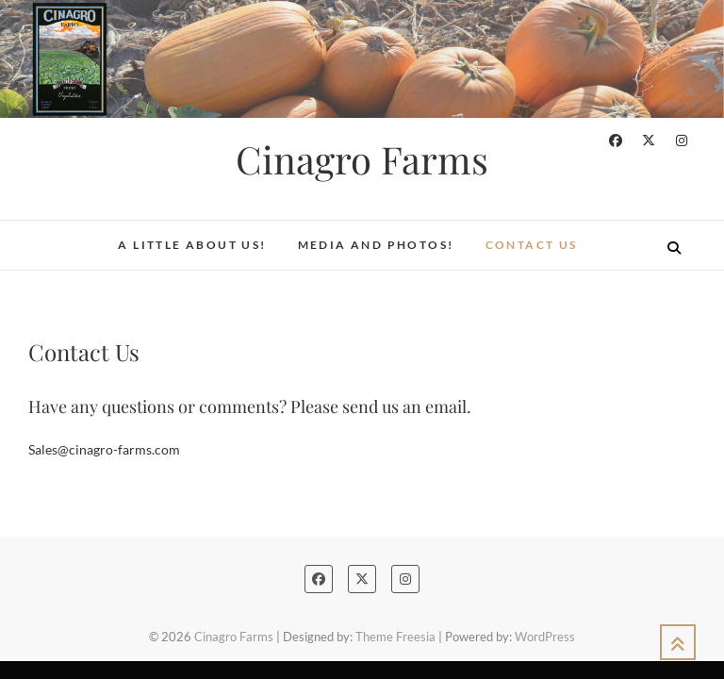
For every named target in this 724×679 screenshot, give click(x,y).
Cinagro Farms (362, 159)
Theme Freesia (395, 636)
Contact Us (531, 245)
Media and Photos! (376, 245)
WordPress (545, 636)
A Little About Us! (192, 245)
